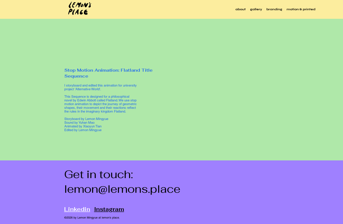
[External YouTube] (219, 100)
